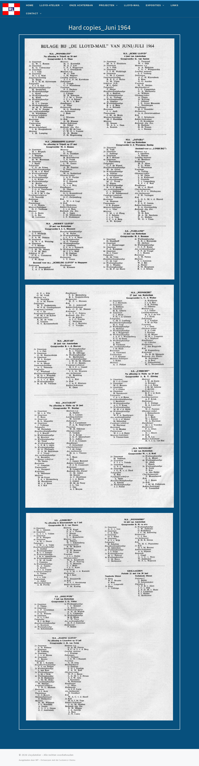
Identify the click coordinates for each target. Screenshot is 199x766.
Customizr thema (67, 760)
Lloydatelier (34, 754)
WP (37, 760)
